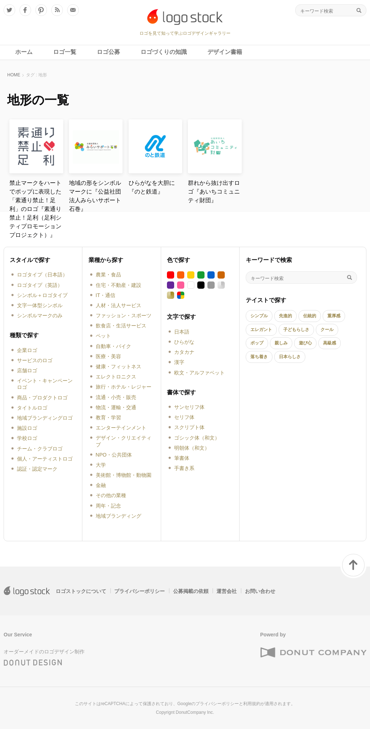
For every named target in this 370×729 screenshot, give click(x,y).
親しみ (281, 343)
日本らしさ (290, 356)
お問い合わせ (260, 591)
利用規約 (252, 703)
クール (327, 329)
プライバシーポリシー (139, 591)
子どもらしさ (296, 329)
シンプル (259, 315)
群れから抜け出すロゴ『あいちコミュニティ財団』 (214, 191)
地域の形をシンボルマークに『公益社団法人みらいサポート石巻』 (95, 196)
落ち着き (259, 356)
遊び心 (305, 343)
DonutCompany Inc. (195, 712)
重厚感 (333, 315)
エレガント (261, 329)
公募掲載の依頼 (190, 591)
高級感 (329, 343)
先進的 (285, 315)
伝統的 (309, 315)
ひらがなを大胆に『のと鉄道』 (152, 187)
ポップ (256, 343)
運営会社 (226, 591)
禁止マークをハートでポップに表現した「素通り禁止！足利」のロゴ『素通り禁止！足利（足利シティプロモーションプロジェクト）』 (35, 209)
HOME (13, 74)
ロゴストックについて (81, 591)
